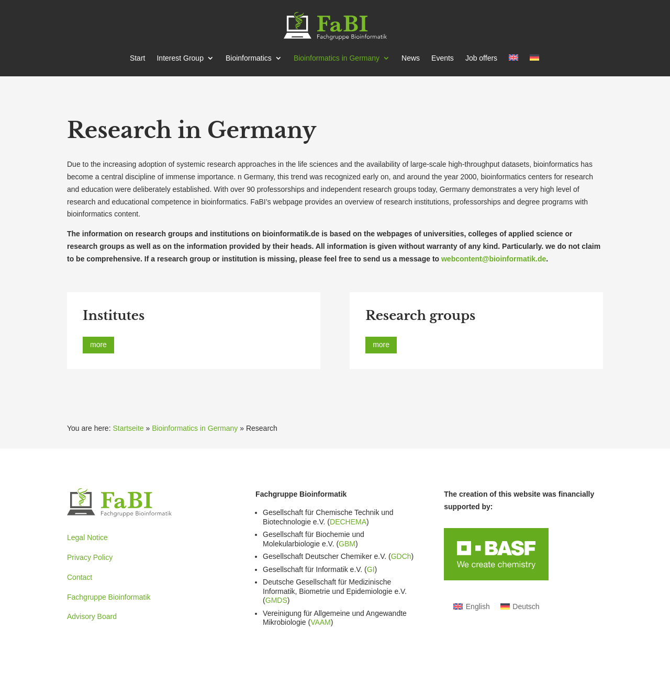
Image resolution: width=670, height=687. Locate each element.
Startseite (128, 428)
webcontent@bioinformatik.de (493, 259)
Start (138, 58)
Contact (79, 577)
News (410, 58)
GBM (347, 544)
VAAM (320, 622)
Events (442, 58)
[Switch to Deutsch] (520, 606)
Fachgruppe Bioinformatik (109, 597)
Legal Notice (87, 537)
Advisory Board (92, 616)
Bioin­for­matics (249, 58)
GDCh (401, 556)
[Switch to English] (471, 606)
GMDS (276, 600)
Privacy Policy (90, 557)
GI (371, 569)
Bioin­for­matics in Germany (336, 58)
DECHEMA (348, 522)
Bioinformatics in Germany (195, 428)
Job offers (481, 58)
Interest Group (180, 58)
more (98, 344)
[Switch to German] (534, 65)
